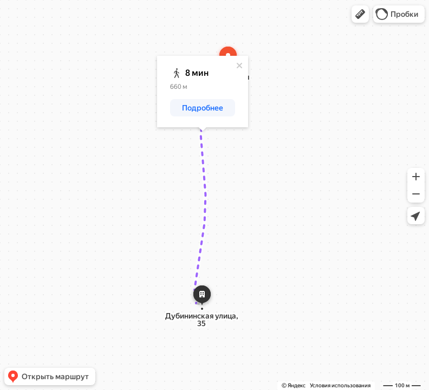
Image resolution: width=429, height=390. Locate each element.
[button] (360, 14)
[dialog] (202, 91)
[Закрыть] (239, 65)
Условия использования (340, 385)
